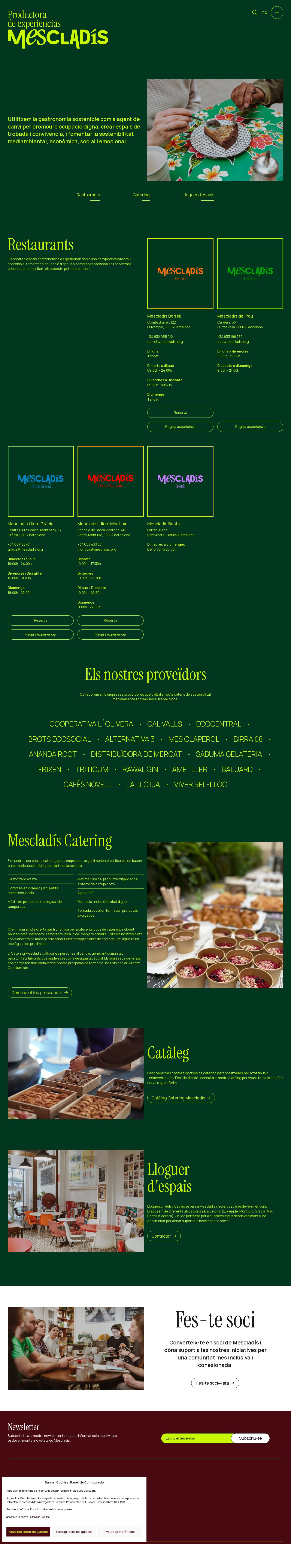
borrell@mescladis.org (165, 341)
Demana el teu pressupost (40, 992)
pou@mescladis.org (233, 341)
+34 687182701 (19, 544)
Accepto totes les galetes (28, 1531)
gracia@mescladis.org (25, 549)
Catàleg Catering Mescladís (181, 1098)
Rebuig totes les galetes (74, 1531)
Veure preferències (120, 1531)
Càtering (141, 195)
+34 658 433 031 (90, 544)
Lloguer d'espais (198, 195)
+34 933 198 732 (229, 336)
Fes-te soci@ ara (215, 1383)
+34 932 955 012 (160, 336)
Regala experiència (180, 426)
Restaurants (88, 195)
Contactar (164, 1236)
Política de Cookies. (39, 1517)
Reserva (180, 412)
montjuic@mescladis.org (97, 549)
